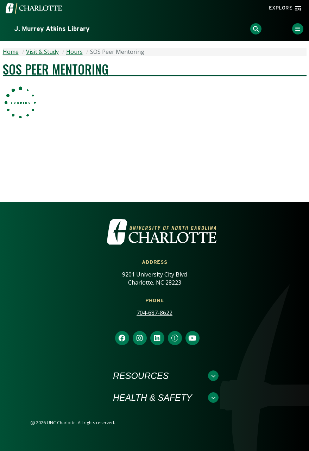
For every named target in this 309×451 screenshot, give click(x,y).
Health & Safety (152, 397)
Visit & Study (42, 52)
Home (11, 52)
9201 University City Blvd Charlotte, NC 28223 (154, 278)
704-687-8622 (154, 313)
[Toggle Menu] (297, 28)
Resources (141, 376)
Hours (74, 52)
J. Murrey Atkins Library (52, 28)
